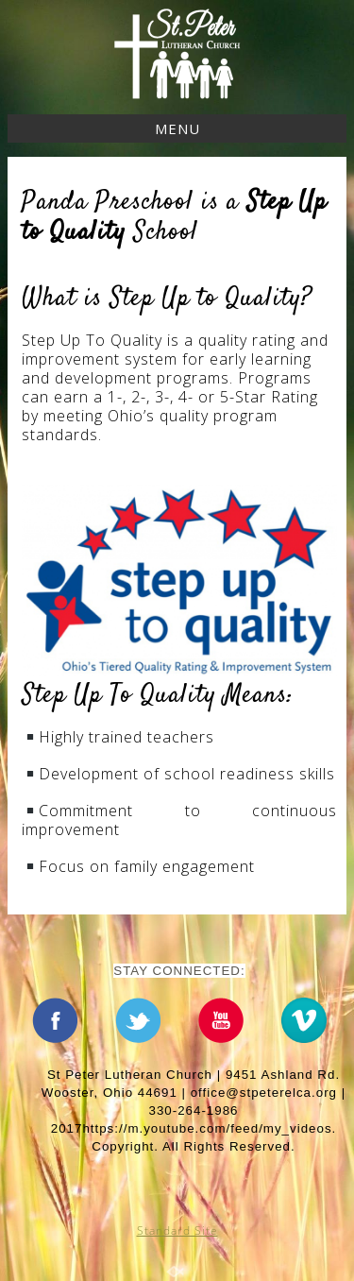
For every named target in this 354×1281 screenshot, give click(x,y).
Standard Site (177, 1230)
